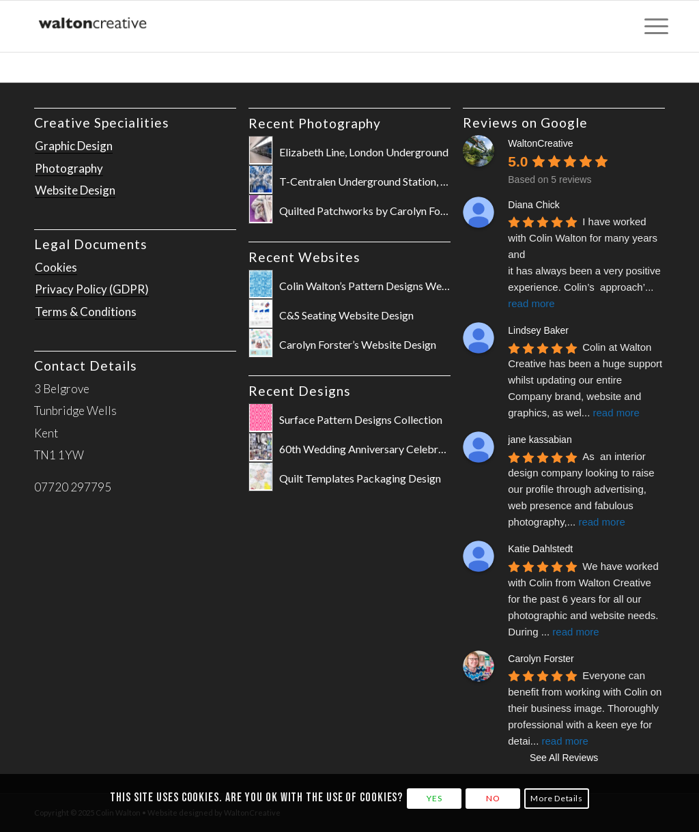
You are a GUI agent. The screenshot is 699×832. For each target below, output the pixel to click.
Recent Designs (299, 391)
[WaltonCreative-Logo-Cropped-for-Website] (93, 26)
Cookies (56, 267)
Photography (69, 168)
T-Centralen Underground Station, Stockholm (385, 181)
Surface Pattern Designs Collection (360, 419)
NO (493, 798)
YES (434, 798)
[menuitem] (652, 26)
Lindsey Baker (538, 330)
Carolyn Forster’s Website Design (357, 344)
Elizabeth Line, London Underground (363, 151)
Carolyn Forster (540, 658)
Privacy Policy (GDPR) (92, 289)
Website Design (75, 190)
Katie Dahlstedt (540, 548)
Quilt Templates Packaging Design (360, 478)
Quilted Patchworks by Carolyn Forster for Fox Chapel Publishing (431, 210)
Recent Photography (314, 123)
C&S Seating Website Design (346, 315)
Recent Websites (304, 257)
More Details (556, 798)
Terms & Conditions (86, 311)
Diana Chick (533, 204)
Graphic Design (74, 146)
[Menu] (652, 26)
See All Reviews (564, 757)
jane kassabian (539, 439)
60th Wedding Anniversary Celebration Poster (387, 448)
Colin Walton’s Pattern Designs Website (372, 285)
